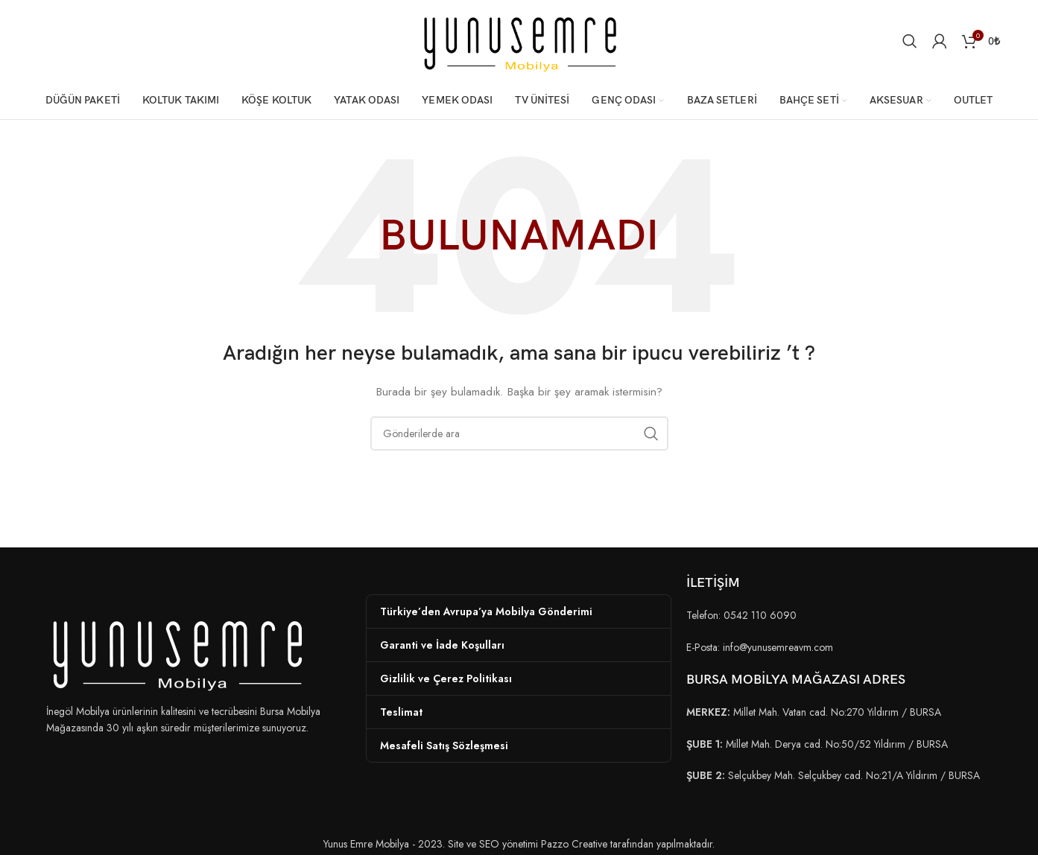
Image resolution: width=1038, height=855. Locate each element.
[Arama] (910, 41)
